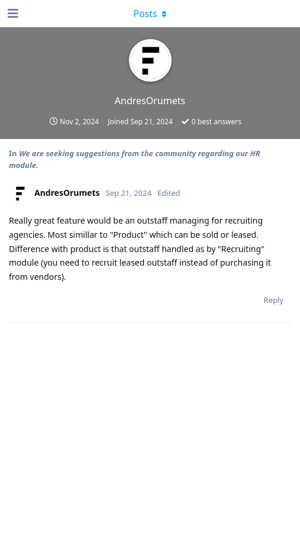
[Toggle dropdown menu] (150, 13)
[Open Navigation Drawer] (12, 13)
